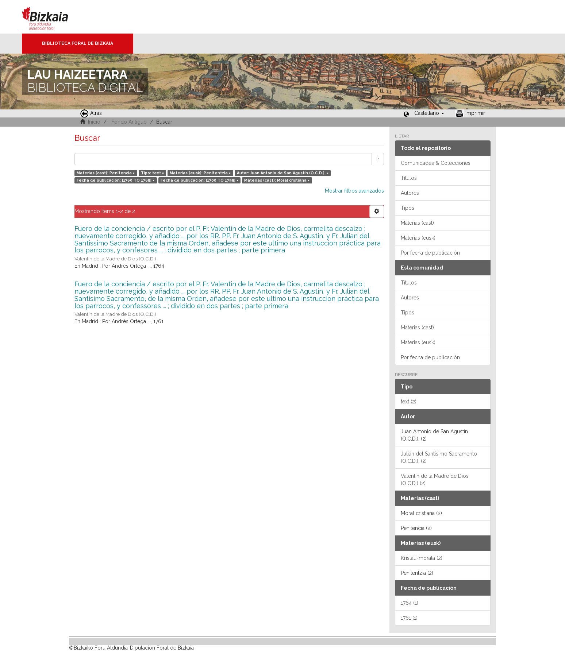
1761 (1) (409, 618)
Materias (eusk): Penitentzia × (200, 173)
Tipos (407, 208)
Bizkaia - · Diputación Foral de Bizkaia (53, 17)
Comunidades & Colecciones (435, 163)
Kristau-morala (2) (421, 558)
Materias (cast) (417, 223)
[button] (429, 113)
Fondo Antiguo (129, 122)
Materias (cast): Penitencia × (106, 173)
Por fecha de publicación (430, 253)
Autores (410, 193)
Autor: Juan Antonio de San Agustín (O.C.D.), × (282, 173)
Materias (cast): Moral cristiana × (277, 180)
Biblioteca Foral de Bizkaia (77, 43)
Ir (377, 159)
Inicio (94, 122)
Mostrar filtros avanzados (354, 191)
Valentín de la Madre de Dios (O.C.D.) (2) (435, 479)
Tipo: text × (152, 173)
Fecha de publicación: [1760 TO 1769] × (115, 180)
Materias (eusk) (418, 238)
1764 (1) (409, 603)
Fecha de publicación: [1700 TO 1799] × (199, 180)
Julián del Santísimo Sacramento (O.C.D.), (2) (439, 457)
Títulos (409, 178)
